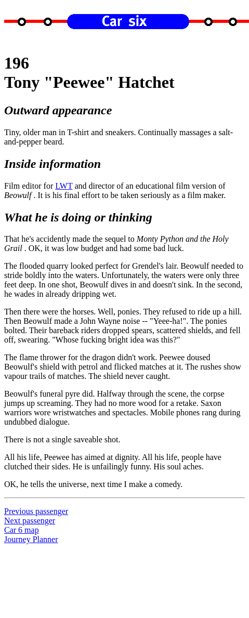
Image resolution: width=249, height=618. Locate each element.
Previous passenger (36, 511)
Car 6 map (21, 529)
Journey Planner (31, 539)
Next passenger (29, 520)
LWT (63, 185)
